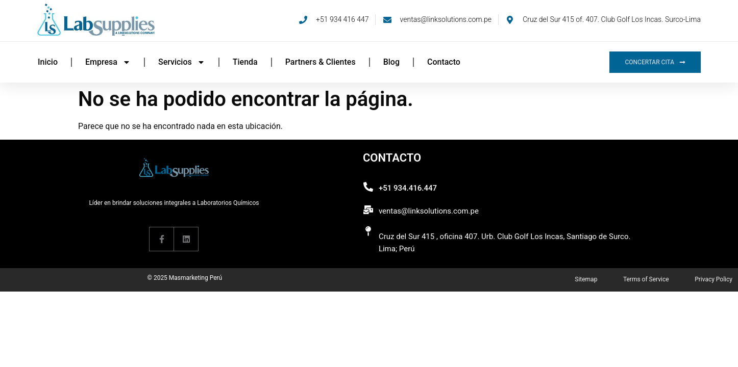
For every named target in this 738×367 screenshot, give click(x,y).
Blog (391, 62)
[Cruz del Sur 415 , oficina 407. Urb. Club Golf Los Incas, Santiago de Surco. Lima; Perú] (368, 231)
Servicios (181, 62)
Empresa (108, 62)
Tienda (245, 62)
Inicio (48, 62)
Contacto (443, 62)
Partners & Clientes (320, 62)
